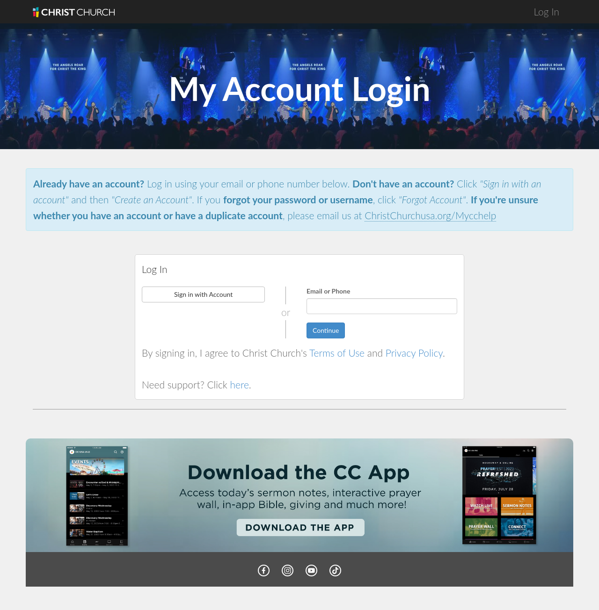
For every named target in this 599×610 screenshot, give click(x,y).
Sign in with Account (203, 294)
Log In (546, 11)
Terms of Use (337, 353)
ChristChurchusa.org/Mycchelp (430, 215)
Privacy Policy (414, 353)
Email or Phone (329, 291)
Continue (326, 330)
